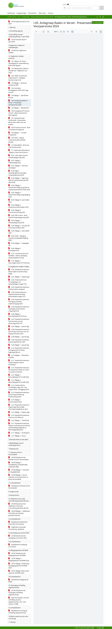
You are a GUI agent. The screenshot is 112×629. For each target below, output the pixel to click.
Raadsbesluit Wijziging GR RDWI (18, 581)
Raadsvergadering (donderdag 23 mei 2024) (42, 17)
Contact (50, 13)
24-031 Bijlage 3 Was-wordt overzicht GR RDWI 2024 (18, 572)
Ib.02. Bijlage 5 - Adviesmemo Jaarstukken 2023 (18, 206)
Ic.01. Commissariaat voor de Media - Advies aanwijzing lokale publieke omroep (18, 256)
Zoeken (65, 4)
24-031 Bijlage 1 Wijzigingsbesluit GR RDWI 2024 (18, 560)
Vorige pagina (97, 22)
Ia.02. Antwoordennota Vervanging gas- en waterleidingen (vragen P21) (17, 282)
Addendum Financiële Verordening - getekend (17, 528)
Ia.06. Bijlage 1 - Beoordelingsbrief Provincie (17, 315)
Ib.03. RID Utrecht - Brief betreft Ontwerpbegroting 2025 (18, 216)
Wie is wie (42, 13)
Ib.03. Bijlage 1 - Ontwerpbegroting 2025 (16, 222)
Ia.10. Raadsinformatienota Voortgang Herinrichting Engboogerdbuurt (18, 350)
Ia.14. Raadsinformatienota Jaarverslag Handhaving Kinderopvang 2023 (18, 395)
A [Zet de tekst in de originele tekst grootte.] (97, 17)
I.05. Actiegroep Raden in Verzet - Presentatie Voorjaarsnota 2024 (18, 103)
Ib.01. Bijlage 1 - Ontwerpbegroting (14, 162)
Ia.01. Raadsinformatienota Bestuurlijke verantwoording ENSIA (18, 272)
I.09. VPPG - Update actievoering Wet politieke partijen (16, 140)
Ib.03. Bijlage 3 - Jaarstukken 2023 (18, 232)
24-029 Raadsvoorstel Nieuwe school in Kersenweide (18, 458)
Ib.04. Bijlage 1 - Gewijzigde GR (18, 244)
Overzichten (32, 13)
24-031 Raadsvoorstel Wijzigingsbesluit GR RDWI (17, 554)
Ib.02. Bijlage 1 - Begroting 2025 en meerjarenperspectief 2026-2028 (18, 180)
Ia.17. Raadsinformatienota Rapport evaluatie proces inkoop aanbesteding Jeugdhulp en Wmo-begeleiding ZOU (19, 426)
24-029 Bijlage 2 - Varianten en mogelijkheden (18, 471)
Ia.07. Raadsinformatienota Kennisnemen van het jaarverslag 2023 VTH (18, 321)
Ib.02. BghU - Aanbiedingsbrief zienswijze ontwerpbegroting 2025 (17, 173)
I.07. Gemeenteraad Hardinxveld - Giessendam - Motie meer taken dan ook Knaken (17, 121)
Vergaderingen (21, 13)
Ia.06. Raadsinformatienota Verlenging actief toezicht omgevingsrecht (18, 309)
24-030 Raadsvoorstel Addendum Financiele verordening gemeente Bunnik (18, 506)
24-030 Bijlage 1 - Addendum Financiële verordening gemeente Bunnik (19, 513)
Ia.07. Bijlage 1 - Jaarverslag (18, 326)
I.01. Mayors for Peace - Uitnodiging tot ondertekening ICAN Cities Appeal (18, 63)
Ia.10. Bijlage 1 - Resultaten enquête (18, 356)
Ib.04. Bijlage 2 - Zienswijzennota (14, 249)
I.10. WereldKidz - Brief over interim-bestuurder (18, 146)
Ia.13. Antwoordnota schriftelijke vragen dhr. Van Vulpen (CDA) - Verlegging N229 (18, 387)
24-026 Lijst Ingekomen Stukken (17, 51)
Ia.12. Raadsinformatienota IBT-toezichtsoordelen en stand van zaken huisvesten (18, 370)
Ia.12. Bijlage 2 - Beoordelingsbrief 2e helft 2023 (18, 381)
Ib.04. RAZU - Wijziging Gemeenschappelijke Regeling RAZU (18, 238)
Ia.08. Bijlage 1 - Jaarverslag (18, 337)
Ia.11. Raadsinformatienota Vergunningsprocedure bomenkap (18, 362)
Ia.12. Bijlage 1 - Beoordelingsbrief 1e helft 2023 (18, 376)
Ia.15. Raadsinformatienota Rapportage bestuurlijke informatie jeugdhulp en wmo (18, 407)
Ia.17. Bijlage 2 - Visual (17, 436)
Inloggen (100, 628)
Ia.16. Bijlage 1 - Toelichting (18, 420)
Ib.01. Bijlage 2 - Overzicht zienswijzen (18, 167)
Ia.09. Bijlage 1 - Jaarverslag (18, 345)
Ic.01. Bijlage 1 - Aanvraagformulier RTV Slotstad (18, 262)
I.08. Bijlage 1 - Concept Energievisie (17, 134)
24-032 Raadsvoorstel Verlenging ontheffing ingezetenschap (17, 592)
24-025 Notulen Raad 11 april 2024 (17, 41)
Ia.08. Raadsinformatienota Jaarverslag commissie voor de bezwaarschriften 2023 (18, 332)
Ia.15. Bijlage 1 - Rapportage (18, 412)
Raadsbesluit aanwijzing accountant (17, 546)
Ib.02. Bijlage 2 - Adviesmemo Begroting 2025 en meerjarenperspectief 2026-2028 (19, 187)
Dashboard (11, 13)
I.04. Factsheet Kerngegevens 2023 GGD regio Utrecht (18, 90)
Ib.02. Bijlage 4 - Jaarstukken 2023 (18, 201)
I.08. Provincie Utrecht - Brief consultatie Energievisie (19, 129)
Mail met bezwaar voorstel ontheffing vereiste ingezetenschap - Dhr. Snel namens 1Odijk (18, 601)
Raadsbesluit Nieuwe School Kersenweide (19, 487)
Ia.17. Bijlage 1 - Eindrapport (19, 433)
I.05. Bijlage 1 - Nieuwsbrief (18, 108)
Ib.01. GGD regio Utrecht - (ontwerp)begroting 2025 (18, 156)
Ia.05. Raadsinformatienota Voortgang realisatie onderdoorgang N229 (18, 302)
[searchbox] (81, 8)
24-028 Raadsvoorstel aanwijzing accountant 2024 (17, 537)
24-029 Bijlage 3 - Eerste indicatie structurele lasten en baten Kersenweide (18, 477)
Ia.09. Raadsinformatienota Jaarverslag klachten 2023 (18, 341)
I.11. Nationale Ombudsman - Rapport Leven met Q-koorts (19, 151)
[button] (101, 8)
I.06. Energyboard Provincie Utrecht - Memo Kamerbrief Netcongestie (18, 113)
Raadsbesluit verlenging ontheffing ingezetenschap (17, 612)
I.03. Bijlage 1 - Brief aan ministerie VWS (17, 84)
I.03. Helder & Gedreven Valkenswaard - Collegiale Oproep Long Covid (17, 78)
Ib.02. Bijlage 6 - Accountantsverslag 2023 (16, 211)
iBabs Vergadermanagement (84, 628)
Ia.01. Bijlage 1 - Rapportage (18, 277)
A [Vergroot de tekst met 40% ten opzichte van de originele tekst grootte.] (103, 17)
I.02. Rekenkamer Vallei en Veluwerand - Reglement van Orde (18, 71)
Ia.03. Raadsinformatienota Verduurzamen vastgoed (18, 288)
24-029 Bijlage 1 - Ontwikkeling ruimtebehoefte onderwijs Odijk (18, 465)
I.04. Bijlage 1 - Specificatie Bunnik (18, 96)
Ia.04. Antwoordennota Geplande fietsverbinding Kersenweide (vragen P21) (17, 294)
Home (19, 17)
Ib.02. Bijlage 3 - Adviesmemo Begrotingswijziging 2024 (19, 195)
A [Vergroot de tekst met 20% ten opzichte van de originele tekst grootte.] (100, 17)
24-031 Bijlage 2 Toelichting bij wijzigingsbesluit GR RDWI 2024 (18, 566)
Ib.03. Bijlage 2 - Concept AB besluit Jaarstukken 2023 (18, 227)
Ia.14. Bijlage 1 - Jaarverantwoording (15, 401)
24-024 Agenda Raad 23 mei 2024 (18, 23)
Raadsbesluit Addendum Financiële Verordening (18, 523)
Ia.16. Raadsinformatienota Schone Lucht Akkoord (18, 416)
